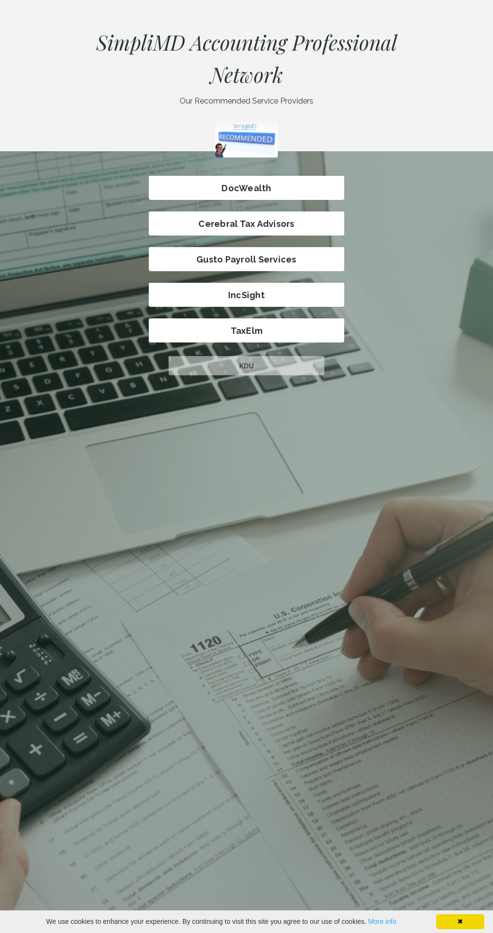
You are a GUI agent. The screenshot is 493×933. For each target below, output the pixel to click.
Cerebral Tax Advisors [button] (246, 224)
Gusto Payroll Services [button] (246, 259)
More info (382, 921)
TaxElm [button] (247, 331)
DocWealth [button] (246, 188)
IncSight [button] (246, 295)
